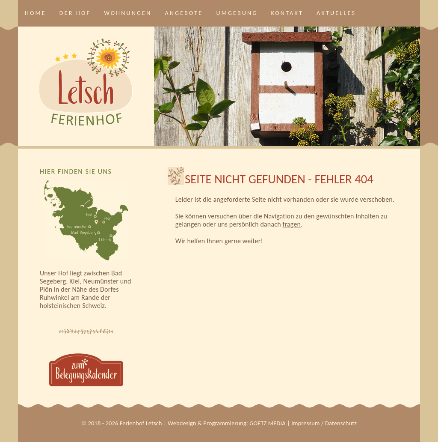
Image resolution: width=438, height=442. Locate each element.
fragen (292, 224)
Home (35, 13)
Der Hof (75, 13)
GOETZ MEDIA (267, 423)
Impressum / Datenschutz (324, 423)
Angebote (184, 13)
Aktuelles (336, 13)
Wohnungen (127, 13)
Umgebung (236, 13)
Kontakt (287, 13)
